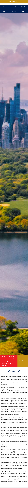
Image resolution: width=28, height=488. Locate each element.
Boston (23, 11)
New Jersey (14, 6)
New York (4, 6)
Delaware (14, 11)
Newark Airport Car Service (6, 3)
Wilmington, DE (15, 3)
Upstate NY (4, 11)
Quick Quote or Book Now (14, 1)
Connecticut (23, 6)
